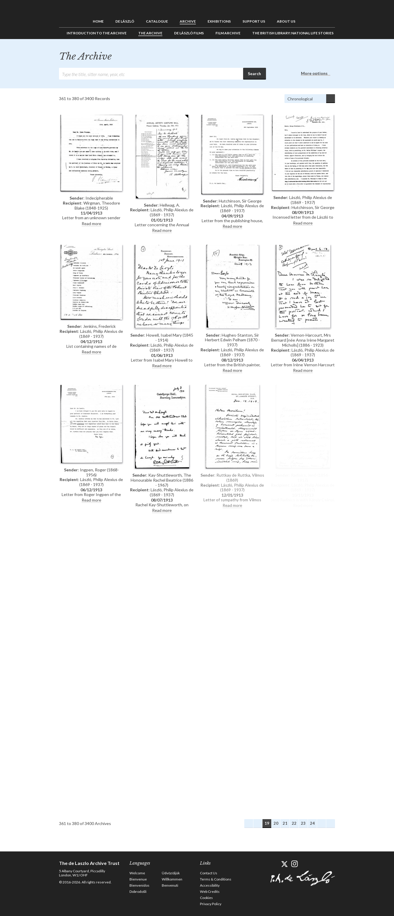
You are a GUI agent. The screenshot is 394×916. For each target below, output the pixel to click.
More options (314, 73)
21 (285, 823)
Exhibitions (219, 21)
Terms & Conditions (215, 879)
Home (98, 21)
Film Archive (227, 33)
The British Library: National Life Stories (293, 33)
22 (294, 823)
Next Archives (321, 823)
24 (312, 823)
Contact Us (208, 873)
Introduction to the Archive (97, 33)
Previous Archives (257, 823)
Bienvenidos (139, 885)
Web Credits (210, 891)
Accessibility (210, 885)
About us (286, 21)
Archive (188, 21)
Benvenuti (170, 885)
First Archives (248, 823)
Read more (91, 223)
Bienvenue (138, 879)
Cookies (206, 897)
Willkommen (172, 879)
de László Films (189, 33)
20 (276, 823)
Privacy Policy (210, 904)
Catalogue (157, 21)
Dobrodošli (138, 891)
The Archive (150, 33)
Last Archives (330, 823)
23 (303, 823)
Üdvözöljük (171, 873)
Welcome (137, 873)
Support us (254, 21)
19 (267, 823)
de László (124, 21)
